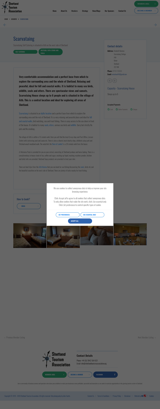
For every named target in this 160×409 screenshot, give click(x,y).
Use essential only (90, 215)
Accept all (75, 221)
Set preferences (64, 215)
